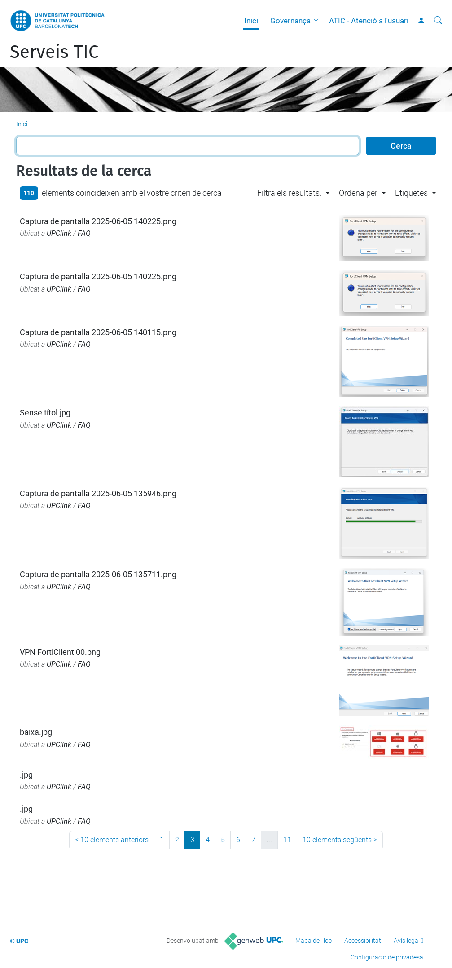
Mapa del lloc (313, 940)
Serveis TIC (54, 52)
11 (287, 839)
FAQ (84, 233)
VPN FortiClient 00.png (60, 652)
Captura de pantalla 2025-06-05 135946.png (98, 493)
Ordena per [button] (358, 193)
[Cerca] (438, 20)
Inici (251, 20)
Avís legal (407, 940)
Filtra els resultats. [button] (289, 193)
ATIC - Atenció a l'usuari (368, 20)
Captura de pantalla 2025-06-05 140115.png (98, 332)
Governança (290, 20)
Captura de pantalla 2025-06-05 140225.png (98, 221)
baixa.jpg (36, 732)
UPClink (59, 233)
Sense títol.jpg (45, 412)
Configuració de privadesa (387, 957)
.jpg (26, 774)
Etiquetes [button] (411, 193)
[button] (318, 21)
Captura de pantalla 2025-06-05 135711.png (98, 574)
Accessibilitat (362, 940)
